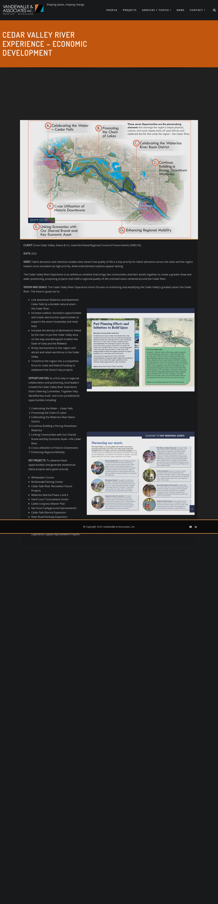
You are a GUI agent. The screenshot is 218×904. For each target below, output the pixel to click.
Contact (197, 10)
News (180, 10)
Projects (130, 10)
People (111, 10)
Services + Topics (156, 10)
